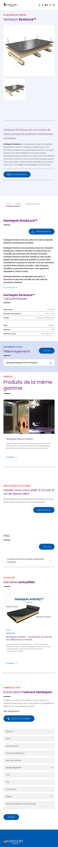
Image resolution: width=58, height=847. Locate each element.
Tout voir (47, 350)
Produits (18, 204)
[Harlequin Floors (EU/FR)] (11, 5)
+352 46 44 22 (13, 711)
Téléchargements (43, 231)
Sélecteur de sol (44, 510)
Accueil (8, 204)
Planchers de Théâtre (32, 204)
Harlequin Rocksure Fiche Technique (29, 362)
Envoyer (11, 817)
